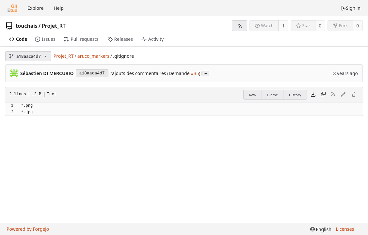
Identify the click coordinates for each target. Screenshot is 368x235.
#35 (195, 73)
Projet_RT (54, 26)
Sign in (350, 8)
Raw (252, 94)
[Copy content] (323, 94)
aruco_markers (93, 56)
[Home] (12, 8)
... (205, 73)
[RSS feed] (239, 25)
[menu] (320, 229)
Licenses (345, 229)
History (295, 94)
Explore (35, 8)
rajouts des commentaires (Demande (150, 73)
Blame (272, 94)
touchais (27, 26)
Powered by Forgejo (28, 229)
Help (59, 8)
